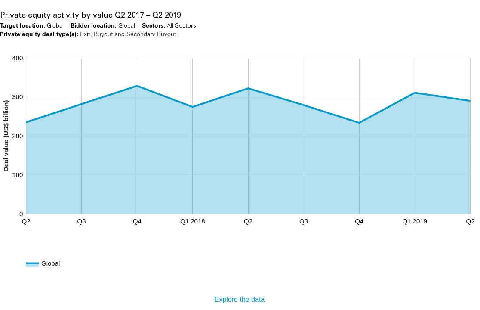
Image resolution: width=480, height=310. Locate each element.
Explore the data (240, 299)
